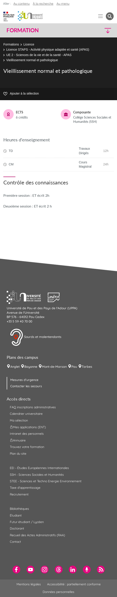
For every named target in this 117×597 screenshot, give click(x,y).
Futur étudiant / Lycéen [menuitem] (27, 522)
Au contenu (21, 4)
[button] (101, 30)
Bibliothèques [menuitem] (19, 509)
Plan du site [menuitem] (18, 454)
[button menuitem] (110, 16)
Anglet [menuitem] (15, 367)
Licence (28, 44)
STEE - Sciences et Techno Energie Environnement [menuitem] (45, 481)
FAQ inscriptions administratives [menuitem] (33, 407)
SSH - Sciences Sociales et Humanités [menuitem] (37, 475)
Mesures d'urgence (24, 380)
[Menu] (100, 16)
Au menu (62, 4)
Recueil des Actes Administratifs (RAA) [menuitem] (37, 535)
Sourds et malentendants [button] (35, 337)
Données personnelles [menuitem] (58, 592)
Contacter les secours (26, 386)
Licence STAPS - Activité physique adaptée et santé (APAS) (47, 49)
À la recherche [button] (43, 4)
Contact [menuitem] (15, 542)
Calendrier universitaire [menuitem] (26, 414)
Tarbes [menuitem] (87, 367)
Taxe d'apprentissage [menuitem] (25, 488)
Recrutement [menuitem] (19, 494)
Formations (11, 44)
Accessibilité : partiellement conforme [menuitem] (74, 584)
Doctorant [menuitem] (17, 528)
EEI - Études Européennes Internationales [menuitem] (39, 468)
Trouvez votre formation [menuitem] (27, 447)
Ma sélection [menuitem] (19, 420)
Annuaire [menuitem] (18, 440)
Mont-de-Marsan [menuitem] (54, 367)
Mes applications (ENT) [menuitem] (28, 427)
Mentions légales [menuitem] (29, 584)
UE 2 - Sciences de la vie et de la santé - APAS (38, 55)
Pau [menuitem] (74, 367)
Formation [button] (22, 30)
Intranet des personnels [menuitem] (27, 434)
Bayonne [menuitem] (30, 367)
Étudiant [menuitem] (16, 515)
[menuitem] (16, 569)
